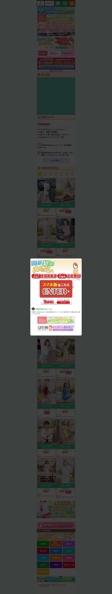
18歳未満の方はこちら (43, 309)
